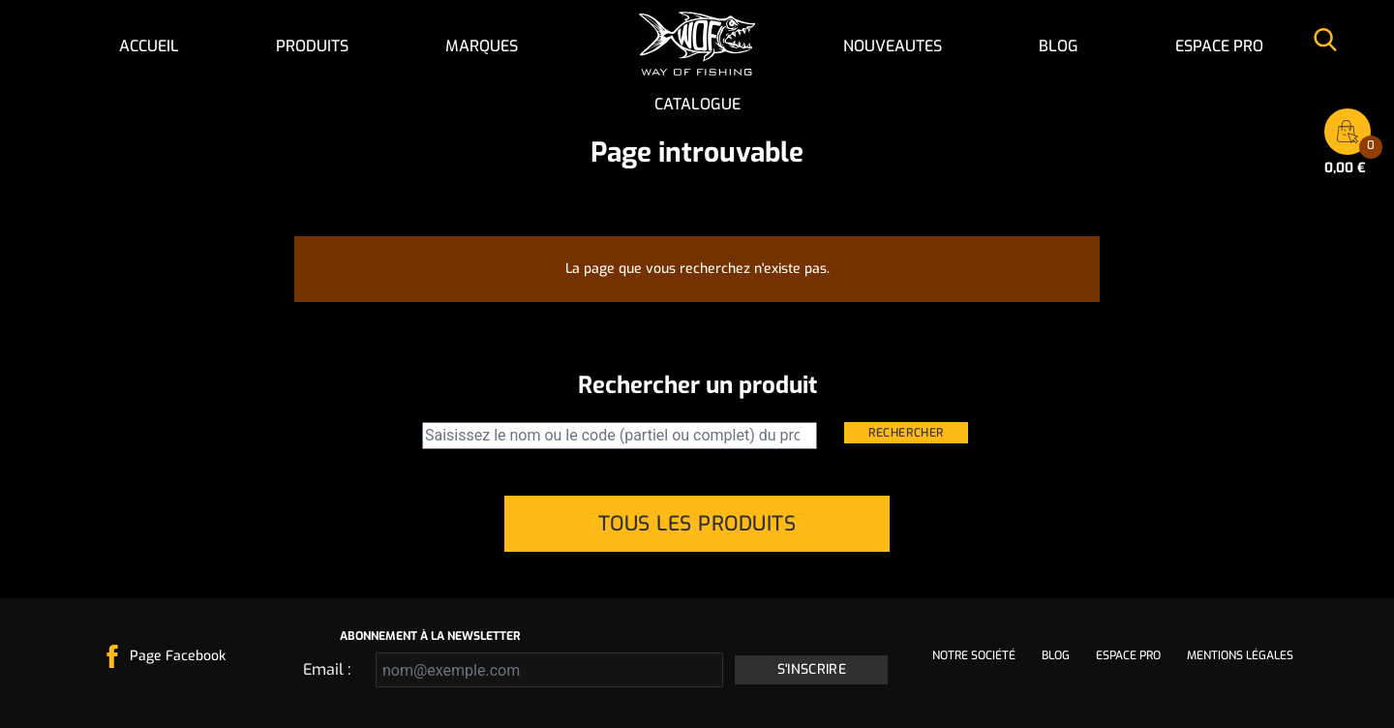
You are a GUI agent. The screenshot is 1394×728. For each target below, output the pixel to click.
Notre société (973, 655)
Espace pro (1219, 46)
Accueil (149, 46)
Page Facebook (178, 656)
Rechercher (906, 432)
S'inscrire (812, 669)
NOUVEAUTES (892, 46)
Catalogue (697, 104)
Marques (481, 46)
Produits (312, 46)
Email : (326, 669)
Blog (1058, 46)
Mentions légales (1240, 655)
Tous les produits (697, 523)
